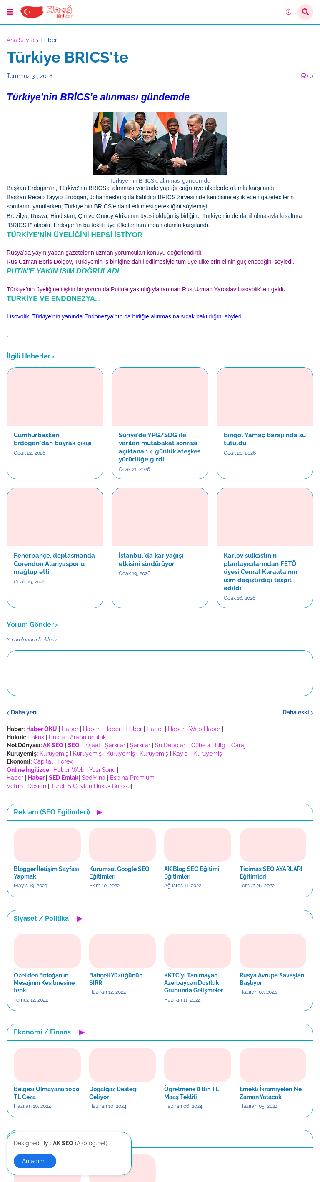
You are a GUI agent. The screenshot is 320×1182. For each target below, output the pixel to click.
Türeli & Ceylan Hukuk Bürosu (91, 786)
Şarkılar (115, 745)
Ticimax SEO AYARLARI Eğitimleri (271, 873)
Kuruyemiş (54, 753)
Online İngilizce (28, 769)
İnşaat (92, 745)
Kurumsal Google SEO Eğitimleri (119, 873)
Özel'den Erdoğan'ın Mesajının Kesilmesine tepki (44, 983)
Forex (65, 761)
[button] (10, 12)
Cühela (200, 745)
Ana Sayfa (21, 40)
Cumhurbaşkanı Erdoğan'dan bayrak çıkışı (53, 439)
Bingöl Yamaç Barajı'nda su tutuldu (265, 439)
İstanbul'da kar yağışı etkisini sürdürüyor (151, 560)
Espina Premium (132, 777)
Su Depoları (171, 745)
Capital (43, 761)
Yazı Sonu (102, 769)
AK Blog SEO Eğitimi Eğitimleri (192, 873)
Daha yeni (24, 712)
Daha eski (295, 712)
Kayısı (181, 753)
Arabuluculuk (88, 737)
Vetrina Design (26, 786)
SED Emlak (63, 777)
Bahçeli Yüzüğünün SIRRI (115, 979)
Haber (48, 40)
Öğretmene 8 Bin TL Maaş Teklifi (191, 1093)
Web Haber (204, 729)
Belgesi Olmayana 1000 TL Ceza (47, 1093)
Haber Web (69, 769)
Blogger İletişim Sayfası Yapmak (46, 873)
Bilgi (221, 745)
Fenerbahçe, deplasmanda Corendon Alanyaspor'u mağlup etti (54, 564)
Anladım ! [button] (35, 1161)
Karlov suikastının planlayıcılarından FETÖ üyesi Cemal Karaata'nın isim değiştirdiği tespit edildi (260, 572)
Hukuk (36, 737)
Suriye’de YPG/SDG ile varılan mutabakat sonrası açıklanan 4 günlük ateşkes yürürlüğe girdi (159, 447)
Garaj (238, 745)
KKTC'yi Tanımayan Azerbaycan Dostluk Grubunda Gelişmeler (193, 983)
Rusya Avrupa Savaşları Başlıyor (272, 979)
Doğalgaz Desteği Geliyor (113, 1093)
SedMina (93, 777)
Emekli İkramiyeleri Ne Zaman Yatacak (271, 1093)
